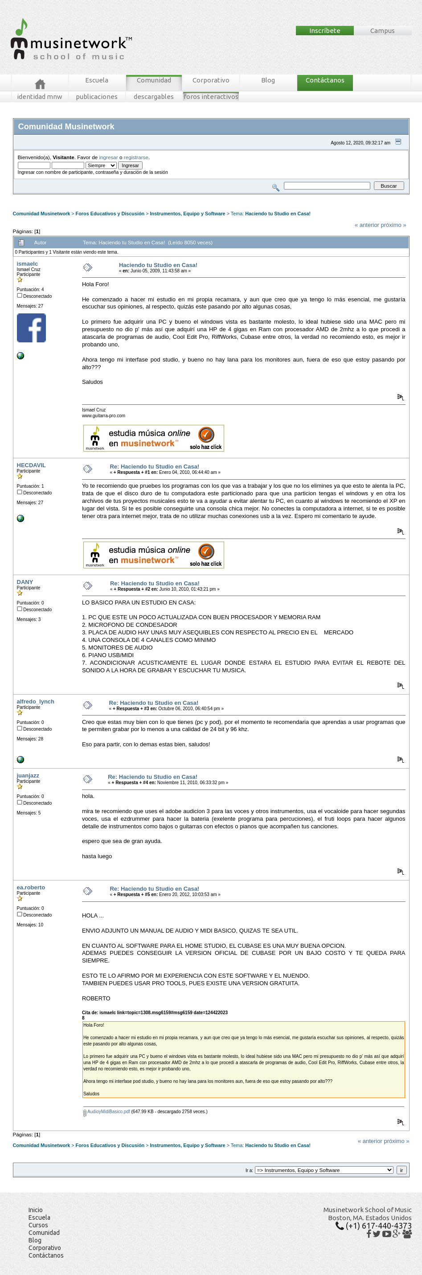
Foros (32, 197)
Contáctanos (325, 80)
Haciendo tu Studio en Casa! (278, 213)
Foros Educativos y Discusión (110, 213)
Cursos (38, 1225)
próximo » (393, 225)
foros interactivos (211, 96)
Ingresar (146, 197)
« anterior (367, 225)
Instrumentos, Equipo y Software (187, 213)
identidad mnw (39, 96)
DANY (25, 582)
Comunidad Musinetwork (41, 213)
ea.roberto (31, 887)
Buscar (96, 197)
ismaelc (27, 263)
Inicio (36, 1209)
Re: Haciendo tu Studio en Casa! (154, 466)
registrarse (136, 157)
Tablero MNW (120, 197)
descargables (154, 96)
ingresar (108, 157)
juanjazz (28, 775)
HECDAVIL (31, 465)
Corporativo (211, 80)
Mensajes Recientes (65, 197)
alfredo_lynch (36, 701)
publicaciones (97, 96)
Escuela (96, 80)
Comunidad (154, 80)
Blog (268, 80)
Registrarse (170, 197)
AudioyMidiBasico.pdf (106, 1111)
